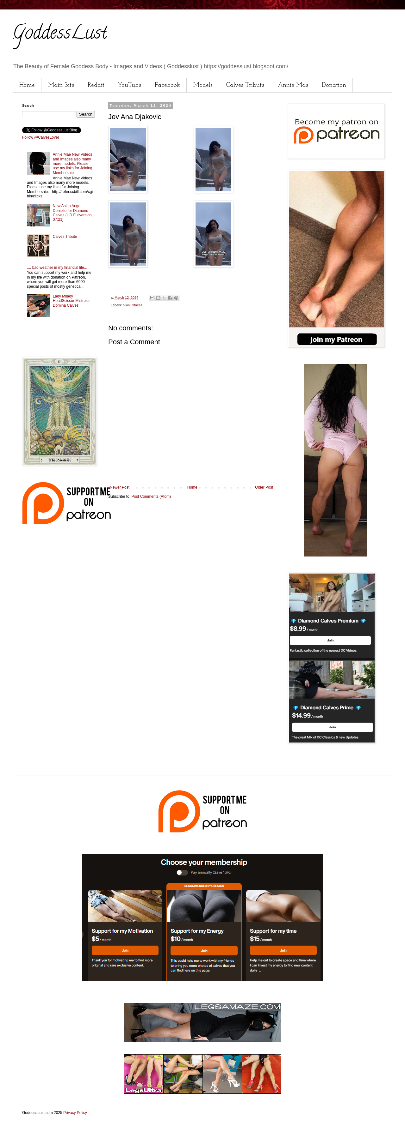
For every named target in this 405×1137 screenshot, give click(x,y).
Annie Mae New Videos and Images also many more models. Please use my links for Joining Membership (72, 163)
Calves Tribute (245, 85)
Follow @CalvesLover (40, 137)
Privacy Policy (75, 1112)
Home (27, 85)
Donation (334, 85)
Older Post (264, 487)
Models (203, 85)
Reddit (96, 85)
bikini (127, 305)
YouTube (129, 85)
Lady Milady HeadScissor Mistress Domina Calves (71, 301)
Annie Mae (293, 85)
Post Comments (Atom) (151, 496)
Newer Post (119, 487)
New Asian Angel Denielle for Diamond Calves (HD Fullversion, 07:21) (73, 213)
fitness (137, 305)
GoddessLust (60, 34)
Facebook (167, 85)
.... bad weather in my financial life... (57, 267)
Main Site (61, 85)
